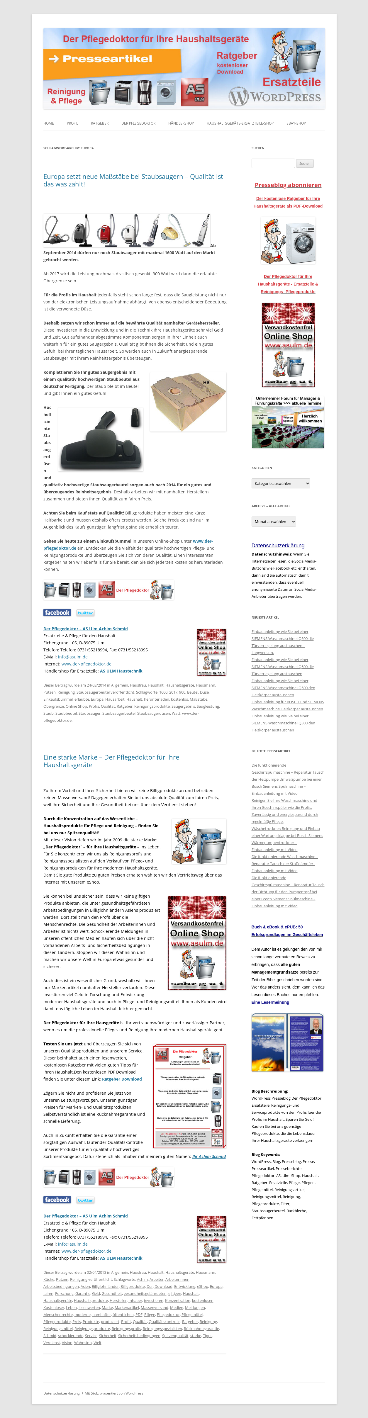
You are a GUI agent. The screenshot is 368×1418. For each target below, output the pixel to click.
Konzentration (177, 1300)
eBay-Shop (296, 123)
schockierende (70, 1335)
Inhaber (135, 1300)
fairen (48, 1293)
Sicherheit (107, 1335)
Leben (71, 1307)
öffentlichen (123, 1314)
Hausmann (205, 685)
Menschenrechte (58, 1314)
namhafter (101, 1314)
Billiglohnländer (105, 1286)
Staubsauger (90, 713)
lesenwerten (89, 1307)
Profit (126, 1321)
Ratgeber (99, 123)
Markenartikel (127, 1307)
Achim (142, 1279)
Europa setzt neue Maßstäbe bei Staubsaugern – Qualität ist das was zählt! (133, 180)
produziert (110, 1321)
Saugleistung (208, 706)
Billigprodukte (133, 1286)
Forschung (64, 1293)
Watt (176, 713)
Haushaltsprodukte (91, 1300)
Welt (97, 1342)
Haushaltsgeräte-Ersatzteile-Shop (240, 123)
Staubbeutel (66, 713)
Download (163, 1286)
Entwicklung (184, 1286)
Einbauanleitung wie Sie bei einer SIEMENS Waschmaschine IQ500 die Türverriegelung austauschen (283, 666)
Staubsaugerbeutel (93, 692)
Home (48, 123)
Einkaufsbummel (58, 699)
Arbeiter (157, 1279)
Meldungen (195, 1307)
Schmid (49, 1335)
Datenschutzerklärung (61, 1393)
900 (182, 692)
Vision (67, 1342)
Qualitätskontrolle (164, 1321)
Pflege (149, 1314)
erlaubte (81, 699)
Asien (85, 1286)
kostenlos (179, 699)
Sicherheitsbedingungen (139, 1335)
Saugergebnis (183, 706)
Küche (48, 1279)
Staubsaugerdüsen (153, 713)
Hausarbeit (115, 699)
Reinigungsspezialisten (162, 1328)
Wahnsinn (83, 1342)
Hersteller (118, 1300)
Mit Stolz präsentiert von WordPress (114, 1393)
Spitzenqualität (175, 1335)
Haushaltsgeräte (179, 685)
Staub (48, 713)
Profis (94, 706)
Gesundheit (112, 1293)
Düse (204, 692)
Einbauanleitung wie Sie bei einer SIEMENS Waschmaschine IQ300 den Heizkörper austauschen (283, 723)
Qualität (108, 706)
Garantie (82, 1293)
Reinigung (66, 692)
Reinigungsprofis (126, 1328)
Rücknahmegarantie (201, 1328)
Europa (97, 699)
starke (195, 1335)
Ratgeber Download (122, 1079)
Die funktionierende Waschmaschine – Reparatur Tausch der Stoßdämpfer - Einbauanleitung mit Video (285, 863)
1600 (163, 692)
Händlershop (181, 123)
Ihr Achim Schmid (209, 1156)
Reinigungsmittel (58, 1328)
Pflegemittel (192, 1314)
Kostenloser (53, 1307)
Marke (107, 1307)
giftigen (174, 1293)
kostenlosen (202, 1300)
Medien (176, 1307)
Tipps (207, 1335)
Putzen (49, 692)
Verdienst (51, 1342)
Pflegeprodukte (57, 1321)
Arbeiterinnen (177, 1279)
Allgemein (119, 685)
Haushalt (156, 685)
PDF (139, 1314)
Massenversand (154, 1307)
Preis (76, 1321)
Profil (72, 123)
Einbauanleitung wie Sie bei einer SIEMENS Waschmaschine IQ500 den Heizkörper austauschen (283, 687)
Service (91, 1335)
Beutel (192, 692)
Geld (96, 1293)
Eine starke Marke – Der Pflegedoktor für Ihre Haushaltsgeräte (111, 761)
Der (150, 1286)
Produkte (91, 1321)
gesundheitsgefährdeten (145, 1293)
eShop (202, 1286)
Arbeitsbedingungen (61, 1286)
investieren (153, 1300)
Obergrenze (53, 706)
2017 (173, 692)
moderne (82, 1314)
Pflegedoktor (168, 1314)
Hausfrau (138, 685)
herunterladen (156, 699)
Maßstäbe (198, 699)
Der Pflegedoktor (138, 123)
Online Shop (76, 706)
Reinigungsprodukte (152, 706)
